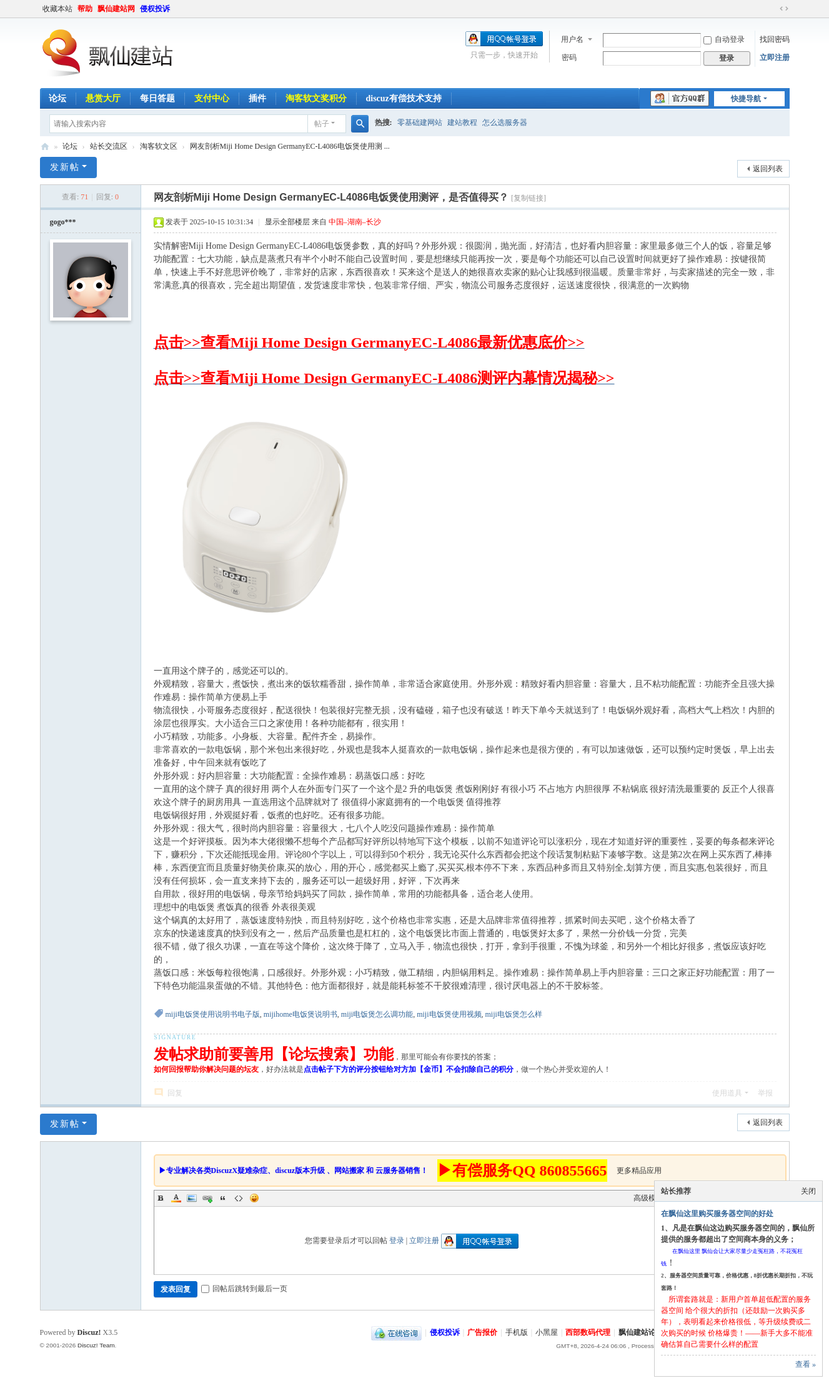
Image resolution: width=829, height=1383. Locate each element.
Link (207, 1198)
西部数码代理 (587, 1332)
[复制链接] (528, 198)
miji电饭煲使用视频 (449, 1014)
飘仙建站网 (116, 8)
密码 (569, 57)
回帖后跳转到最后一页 (244, 1288)
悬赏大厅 (103, 98)
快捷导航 (746, 98)
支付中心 (211, 98)
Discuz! (89, 1332)
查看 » (805, 1364)
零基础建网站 (419, 122)
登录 (396, 1240)
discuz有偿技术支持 (404, 98)
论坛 (57, 98)
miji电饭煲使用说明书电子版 (213, 1014)
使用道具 (727, 1093)
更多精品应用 (639, 1170)
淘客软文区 (158, 146)
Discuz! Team (96, 1345)
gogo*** (63, 221)
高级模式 (648, 1198)
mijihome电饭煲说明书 (300, 1014)
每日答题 (157, 98)
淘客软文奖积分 (316, 98)
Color (176, 1198)
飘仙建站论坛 (45, 146)
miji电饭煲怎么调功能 (377, 1014)
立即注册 (775, 57)
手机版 (516, 1332)
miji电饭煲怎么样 (513, 1014)
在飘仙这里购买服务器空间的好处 (717, 1213)
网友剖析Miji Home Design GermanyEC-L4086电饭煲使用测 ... (290, 146)
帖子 (321, 123)
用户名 (572, 39)
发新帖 (65, 167)
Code (238, 1198)
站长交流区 (108, 146)
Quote (223, 1198)
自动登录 (724, 39)
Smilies (254, 1198)
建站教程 (462, 122)
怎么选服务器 (504, 122)
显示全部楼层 (287, 221)
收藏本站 (57, 8)
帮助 (84, 8)
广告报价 (482, 1332)
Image (192, 1198)
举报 (765, 1093)
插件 (257, 98)
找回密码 (775, 39)
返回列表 (768, 168)
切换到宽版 (784, 8)
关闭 (808, 1191)
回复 (174, 1093)
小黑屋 (546, 1332)
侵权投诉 (155, 8)
